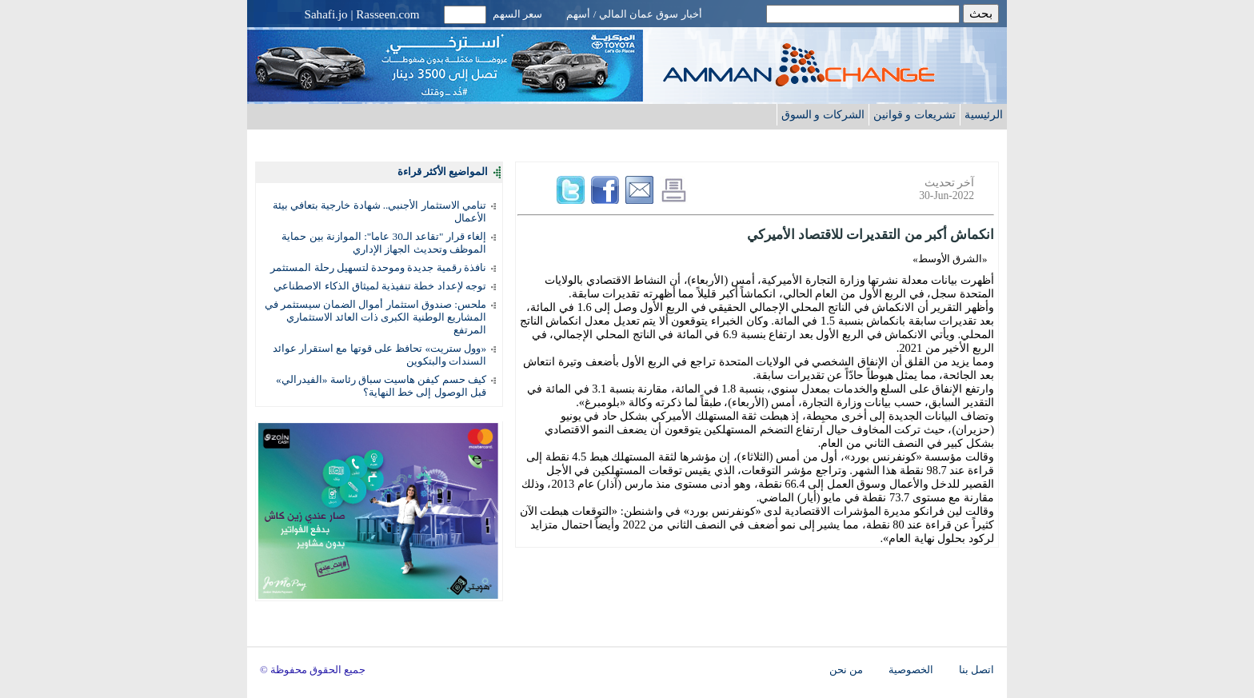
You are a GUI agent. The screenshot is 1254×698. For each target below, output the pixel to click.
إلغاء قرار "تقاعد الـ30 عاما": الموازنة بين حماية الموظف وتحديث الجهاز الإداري (384, 242)
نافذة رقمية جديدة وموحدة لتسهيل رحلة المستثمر (378, 267)
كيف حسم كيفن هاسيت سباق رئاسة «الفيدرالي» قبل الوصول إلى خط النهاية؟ (381, 385)
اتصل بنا (976, 670)
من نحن (846, 670)
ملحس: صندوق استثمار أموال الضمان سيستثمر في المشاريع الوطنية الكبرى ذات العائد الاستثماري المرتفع (375, 317)
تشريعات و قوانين (914, 114)
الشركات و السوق (823, 114)
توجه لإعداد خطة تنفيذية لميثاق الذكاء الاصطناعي (380, 286)
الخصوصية (911, 670)
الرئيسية (983, 114)
